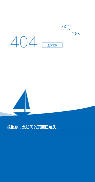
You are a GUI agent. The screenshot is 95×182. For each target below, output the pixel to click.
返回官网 (52, 45)
